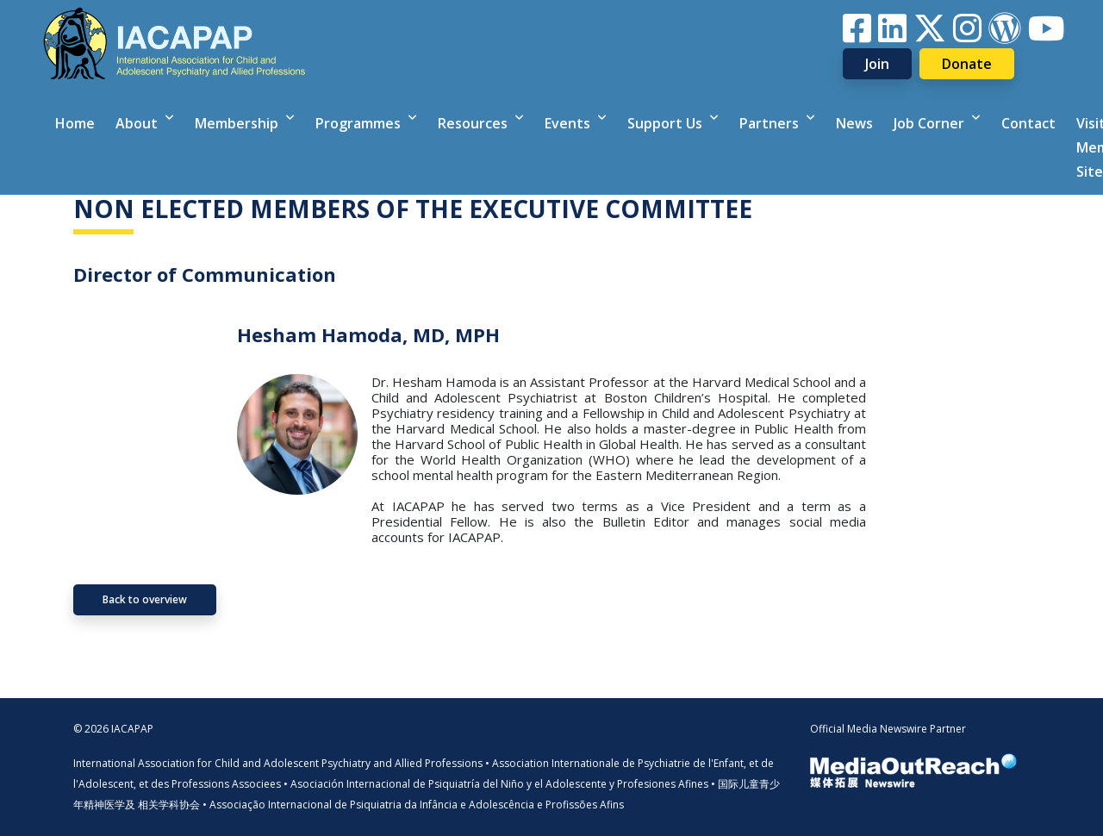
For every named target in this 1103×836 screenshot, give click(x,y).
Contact (1028, 123)
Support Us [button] (666, 123)
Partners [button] (770, 123)
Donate (967, 63)
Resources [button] (474, 123)
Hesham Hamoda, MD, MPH (368, 334)
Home (75, 123)
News (854, 123)
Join (877, 63)
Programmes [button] (359, 123)
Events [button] (569, 123)
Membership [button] (238, 123)
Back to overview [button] (145, 599)
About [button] (138, 123)
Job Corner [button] (931, 123)
